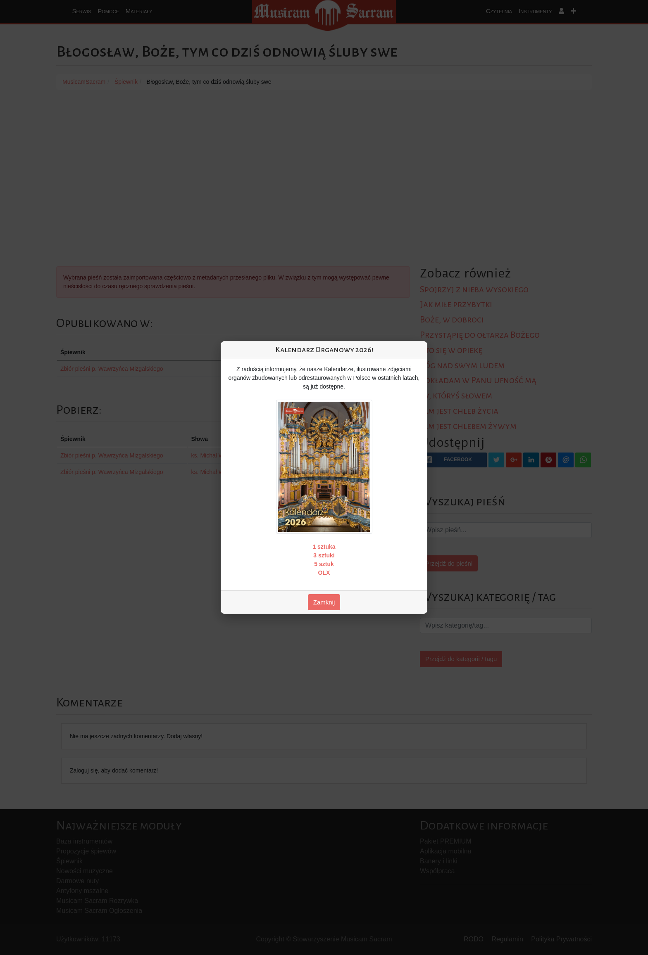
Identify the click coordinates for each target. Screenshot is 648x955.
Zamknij (324, 602)
